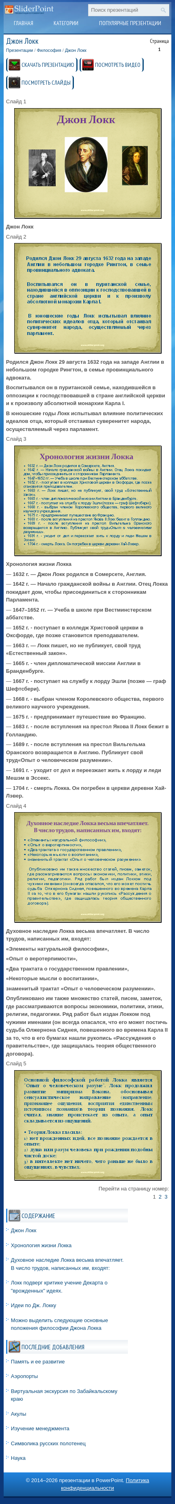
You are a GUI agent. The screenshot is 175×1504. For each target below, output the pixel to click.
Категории (66, 23)
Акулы (18, 1414)
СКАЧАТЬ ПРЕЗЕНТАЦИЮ (48, 65)
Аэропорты (24, 1376)
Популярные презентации (130, 23)
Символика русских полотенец (48, 1443)
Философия (49, 50)
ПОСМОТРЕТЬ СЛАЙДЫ (46, 82)
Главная (23, 23)
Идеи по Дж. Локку (33, 1305)
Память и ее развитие (38, 1362)
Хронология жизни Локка (41, 1245)
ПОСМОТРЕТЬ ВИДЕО (117, 65)
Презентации (19, 50)
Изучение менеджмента (40, 1428)
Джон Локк (75, 50)
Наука (18, 1458)
